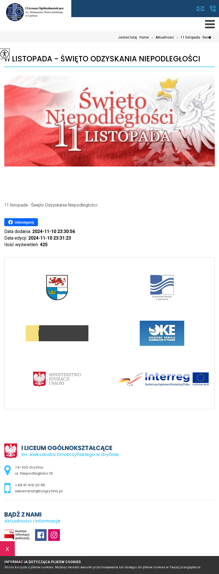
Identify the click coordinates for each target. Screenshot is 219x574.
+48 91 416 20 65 (213, 8)
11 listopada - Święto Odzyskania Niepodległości (102, 59)
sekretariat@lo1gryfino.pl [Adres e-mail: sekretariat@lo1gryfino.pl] (39, 491)
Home (144, 37)
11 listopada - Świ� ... (194, 38)
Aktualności (161, 38)
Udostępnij (21, 222)
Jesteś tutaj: (128, 37)
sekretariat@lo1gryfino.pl (200, 9)
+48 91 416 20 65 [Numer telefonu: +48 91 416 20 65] (30, 485)
